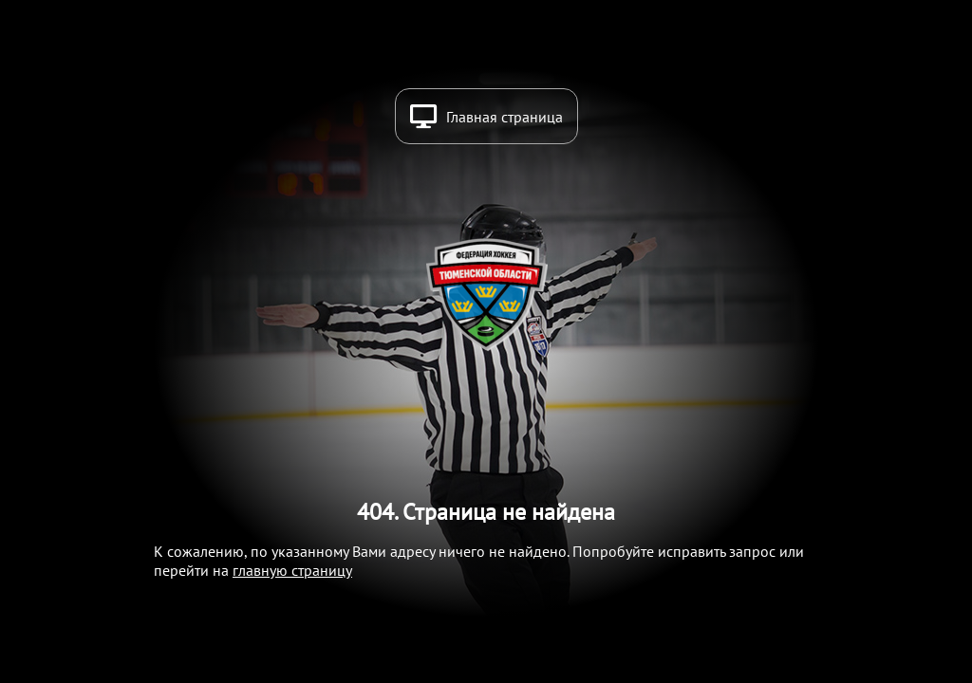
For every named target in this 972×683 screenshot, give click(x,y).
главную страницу (292, 570)
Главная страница (504, 116)
